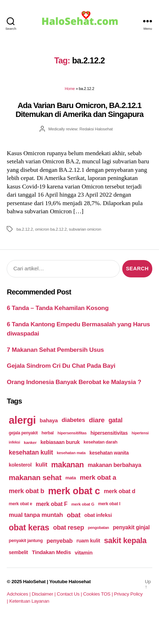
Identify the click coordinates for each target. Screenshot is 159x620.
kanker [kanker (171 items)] (30, 442)
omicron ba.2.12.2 (51, 229)
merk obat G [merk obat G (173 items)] (82, 504)
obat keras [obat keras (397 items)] (29, 527)
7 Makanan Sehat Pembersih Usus (55, 349)
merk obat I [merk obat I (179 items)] (109, 503)
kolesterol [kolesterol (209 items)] (20, 465)
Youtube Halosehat (69, 581)
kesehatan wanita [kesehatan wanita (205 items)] (109, 453)
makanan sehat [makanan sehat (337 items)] (35, 477)
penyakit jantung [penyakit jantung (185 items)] (26, 540)
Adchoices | (19, 594)
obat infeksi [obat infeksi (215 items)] (98, 515)
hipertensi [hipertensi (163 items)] (139, 433)
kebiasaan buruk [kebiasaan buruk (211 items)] (60, 442)
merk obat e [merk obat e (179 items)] (20, 503)
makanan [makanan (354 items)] (67, 464)
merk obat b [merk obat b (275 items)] (26, 491)
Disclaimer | (44, 594)
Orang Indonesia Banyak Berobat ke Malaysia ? (74, 381)
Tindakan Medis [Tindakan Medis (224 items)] (51, 552)
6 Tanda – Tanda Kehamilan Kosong (57, 307)
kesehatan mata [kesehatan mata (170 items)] (71, 453)
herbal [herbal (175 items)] (48, 432)
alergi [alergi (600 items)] (22, 420)
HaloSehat (34, 581)
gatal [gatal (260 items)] (115, 420)
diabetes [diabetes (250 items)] (73, 420)
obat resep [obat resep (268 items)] (68, 527)
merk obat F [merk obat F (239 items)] (51, 504)
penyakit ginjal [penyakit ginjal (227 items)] (131, 527)
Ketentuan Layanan (29, 601)
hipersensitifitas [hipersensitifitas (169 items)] (72, 433)
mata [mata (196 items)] (70, 477)
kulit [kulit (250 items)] (41, 464)
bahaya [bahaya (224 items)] (49, 420)
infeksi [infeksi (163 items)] (14, 442)
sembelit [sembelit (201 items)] (18, 552)
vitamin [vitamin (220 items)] (83, 552)
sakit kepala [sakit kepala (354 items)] (125, 540)
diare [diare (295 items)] (97, 420)
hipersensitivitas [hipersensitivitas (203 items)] (109, 433)
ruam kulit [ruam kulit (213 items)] (88, 540)
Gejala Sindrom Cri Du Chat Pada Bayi (61, 365)
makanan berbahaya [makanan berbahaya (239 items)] (114, 465)
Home (70, 88)
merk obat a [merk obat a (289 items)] (98, 477)
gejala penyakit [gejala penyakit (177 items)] (23, 432)
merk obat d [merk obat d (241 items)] (119, 491)
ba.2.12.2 (24, 229)
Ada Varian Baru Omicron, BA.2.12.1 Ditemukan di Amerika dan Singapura (79, 110)
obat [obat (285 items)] (74, 515)
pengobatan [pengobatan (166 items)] (98, 527)
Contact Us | (70, 594)
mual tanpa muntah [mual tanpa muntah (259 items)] (36, 514)
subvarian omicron (85, 229)
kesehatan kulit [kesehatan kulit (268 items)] (31, 452)
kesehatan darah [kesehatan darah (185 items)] (100, 442)
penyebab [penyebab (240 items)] (60, 540)
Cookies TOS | (98, 594)
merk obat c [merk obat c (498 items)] (74, 491)
